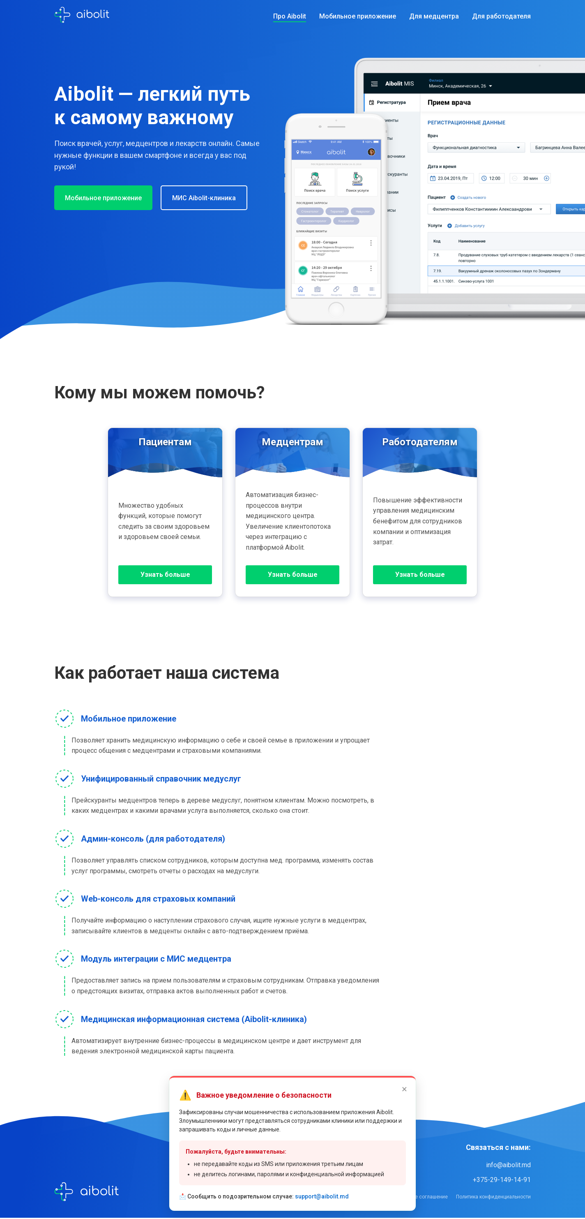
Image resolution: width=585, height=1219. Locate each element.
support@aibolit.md (322, 1196)
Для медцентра (434, 16)
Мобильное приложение (357, 16)
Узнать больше (165, 575)
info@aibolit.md (508, 1166)
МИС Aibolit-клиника (211, 198)
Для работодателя (501, 16)
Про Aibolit (289, 16)
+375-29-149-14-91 (502, 1181)
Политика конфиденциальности (493, 1198)
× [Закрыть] (404, 1089)
